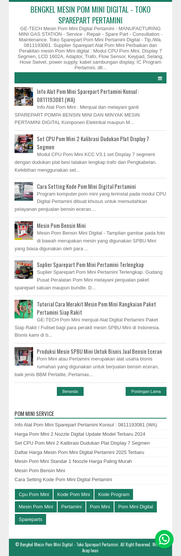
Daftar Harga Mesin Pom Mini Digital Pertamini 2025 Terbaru (79, 452)
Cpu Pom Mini (34, 494)
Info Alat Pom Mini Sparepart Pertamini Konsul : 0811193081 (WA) (85, 425)
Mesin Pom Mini (36, 506)
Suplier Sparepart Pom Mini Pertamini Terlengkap (90, 264)
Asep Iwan (90, 550)
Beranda (70, 391)
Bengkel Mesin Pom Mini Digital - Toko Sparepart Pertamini (69, 544)
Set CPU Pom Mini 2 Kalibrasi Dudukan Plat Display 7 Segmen (81, 443)
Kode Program (113, 494)
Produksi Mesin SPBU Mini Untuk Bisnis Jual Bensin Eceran (99, 351)
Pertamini (71, 506)
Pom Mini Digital (135, 506)
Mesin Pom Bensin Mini (61, 225)
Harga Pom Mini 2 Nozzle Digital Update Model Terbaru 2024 (79, 434)
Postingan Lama (146, 391)
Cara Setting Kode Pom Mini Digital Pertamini (86, 186)
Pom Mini (100, 506)
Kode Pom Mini (73, 494)
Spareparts (30, 519)
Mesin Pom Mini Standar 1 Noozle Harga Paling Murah (73, 461)
